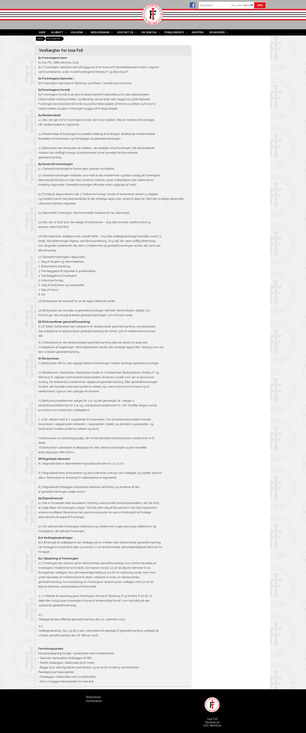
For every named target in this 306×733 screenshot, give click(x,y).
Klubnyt (58, 32)
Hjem (42, 32)
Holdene (78, 32)
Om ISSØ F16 (149, 32)
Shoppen (198, 32)
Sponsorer (218, 32)
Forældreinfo (175, 32)
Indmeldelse (94, 701)
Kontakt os (126, 32)
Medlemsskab (101, 32)
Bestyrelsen (93, 697)
